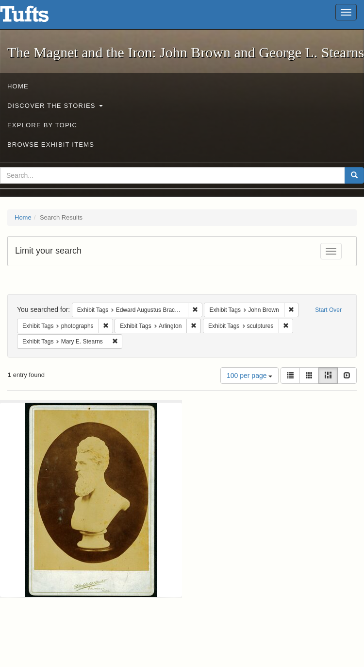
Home (18, 86)
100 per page (249, 375)
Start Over (328, 310)
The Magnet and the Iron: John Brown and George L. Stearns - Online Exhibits (36, 17)
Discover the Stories (55, 105)
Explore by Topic (42, 125)
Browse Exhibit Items (50, 144)
